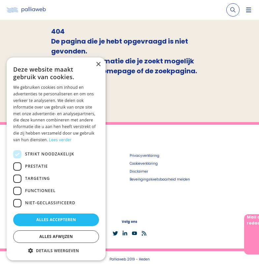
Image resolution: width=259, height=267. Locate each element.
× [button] (98, 64)
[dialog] (56, 158)
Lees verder (60, 140)
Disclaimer (139, 171)
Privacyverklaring (144, 155)
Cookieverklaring (144, 163)
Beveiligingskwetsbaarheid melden (160, 179)
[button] (56, 250)
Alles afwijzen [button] (56, 236)
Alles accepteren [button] (56, 219)
